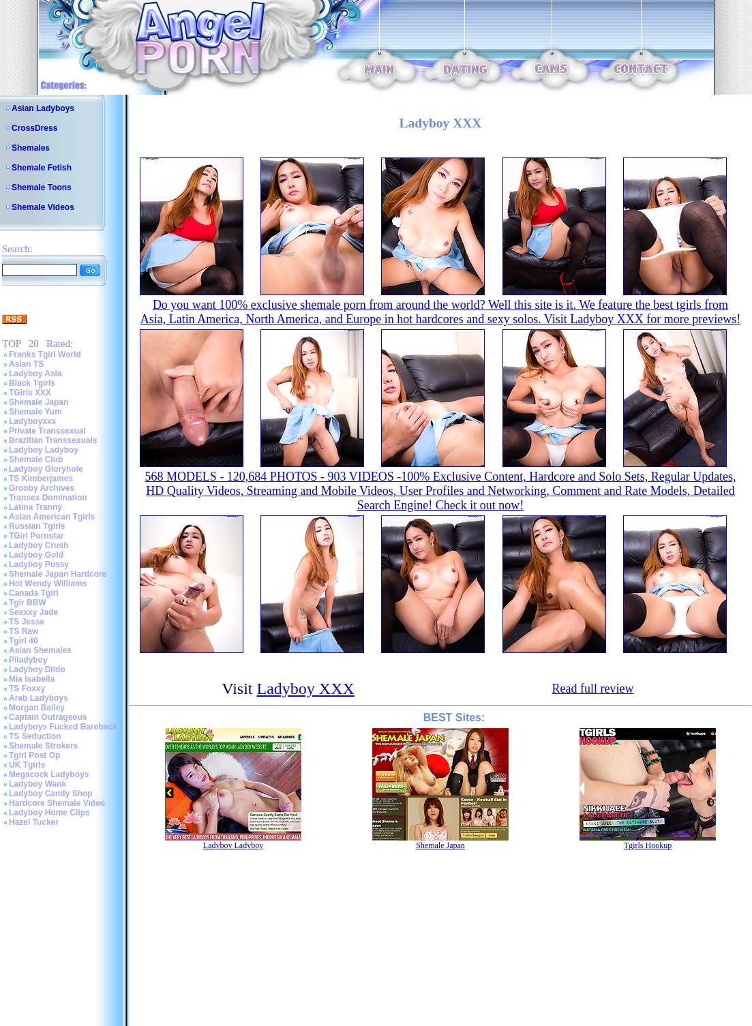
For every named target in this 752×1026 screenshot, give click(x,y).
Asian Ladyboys (43, 108)
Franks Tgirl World (45, 354)
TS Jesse (26, 622)
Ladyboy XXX (306, 688)
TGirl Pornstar (36, 536)
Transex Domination (48, 497)
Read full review (592, 688)
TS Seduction (35, 736)
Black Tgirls (32, 383)
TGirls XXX (30, 392)
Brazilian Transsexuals (53, 440)
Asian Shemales (40, 650)
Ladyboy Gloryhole (46, 469)
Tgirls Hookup (648, 845)
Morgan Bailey (37, 707)
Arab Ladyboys (38, 698)
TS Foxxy (27, 688)
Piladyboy (28, 660)
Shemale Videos (43, 207)
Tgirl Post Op (34, 755)
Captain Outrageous (48, 717)
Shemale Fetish (42, 167)
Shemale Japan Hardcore (57, 574)
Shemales (31, 148)
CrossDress (34, 128)
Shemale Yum (35, 412)
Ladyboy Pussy (39, 564)
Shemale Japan (38, 402)
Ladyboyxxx (32, 421)
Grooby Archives (41, 488)
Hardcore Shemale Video (57, 803)
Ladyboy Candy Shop (51, 793)
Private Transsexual (47, 431)
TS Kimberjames (41, 478)
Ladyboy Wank (37, 784)
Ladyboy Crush (38, 545)
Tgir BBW (27, 602)
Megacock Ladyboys (49, 774)
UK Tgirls (27, 765)
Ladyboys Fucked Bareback (63, 726)
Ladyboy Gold (36, 555)
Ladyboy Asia (35, 373)
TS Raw (23, 631)
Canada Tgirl (34, 593)
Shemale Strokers (43, 746)
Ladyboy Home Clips (49, 812)
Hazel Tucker (34, 822)
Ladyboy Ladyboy (43, 450)
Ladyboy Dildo (37, 669)
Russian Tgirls (37, 526)
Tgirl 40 (23, 641)
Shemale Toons (42, 187)
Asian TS (26, 364)
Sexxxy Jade (33, 612)
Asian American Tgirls (52, 517)
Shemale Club (36, 459)
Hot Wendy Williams (48, 583)
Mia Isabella (32, 679)
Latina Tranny (35, 507)
